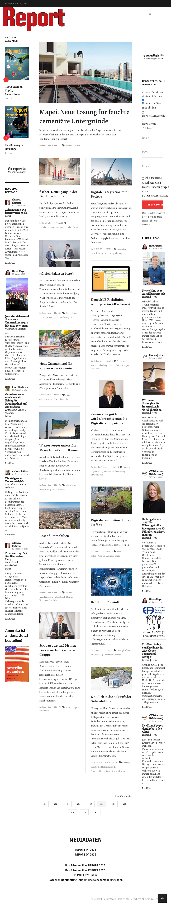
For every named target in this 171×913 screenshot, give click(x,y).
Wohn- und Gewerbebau (48, 600)
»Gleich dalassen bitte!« (56, 273)
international (60, 597)
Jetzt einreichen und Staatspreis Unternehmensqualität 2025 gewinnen (17, 321)
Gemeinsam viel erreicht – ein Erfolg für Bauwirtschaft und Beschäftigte (16, 400)
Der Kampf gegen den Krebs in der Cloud (152, 729)
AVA (92, 365)
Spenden (61, 489)
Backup (107, 253)
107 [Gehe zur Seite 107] (113, 803)
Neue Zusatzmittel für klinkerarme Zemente (55, 366)
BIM (119, 650)
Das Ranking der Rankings (15, 147)
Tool (72, 317)
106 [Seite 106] (101, 803)
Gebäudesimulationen (112, 655)
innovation (121, 551)
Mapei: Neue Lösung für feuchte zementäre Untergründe (84, 116)
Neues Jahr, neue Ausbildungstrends (153, 292)
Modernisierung (118, 471)
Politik (8, 216)
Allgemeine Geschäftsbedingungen (100, 880)
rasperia (76, 707)
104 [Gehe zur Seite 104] (78, 803)
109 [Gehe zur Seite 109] (72, 812)
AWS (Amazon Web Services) (156, 473)
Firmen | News (149, 296)
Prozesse (107, 471)
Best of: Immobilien (54, 535)
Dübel (69, 227)
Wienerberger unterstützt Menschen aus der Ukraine (59, 447)
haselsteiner (44, 710)
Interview (126, 467)
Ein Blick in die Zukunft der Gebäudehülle (111, 699)
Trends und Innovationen (100, 771)
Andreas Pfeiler (20, 471)
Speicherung (117, 253)
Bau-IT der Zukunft (105, 602)
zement (68, 395)
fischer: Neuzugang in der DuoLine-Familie (58, 194)
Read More (10, 262)
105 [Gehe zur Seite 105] (90, 803)
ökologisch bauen (118, 771)
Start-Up (101, 556)
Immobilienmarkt (46, 597)
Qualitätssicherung (61, 317)
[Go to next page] (96, 812)
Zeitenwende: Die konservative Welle (16, 211)
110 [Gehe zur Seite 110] (84, 812)
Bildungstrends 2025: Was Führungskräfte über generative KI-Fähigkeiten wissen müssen (153, 527)
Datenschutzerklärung (155, 196)
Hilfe (55, 489)
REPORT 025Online (85, 875)
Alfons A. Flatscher (16, 201)
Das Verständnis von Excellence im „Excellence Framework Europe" (152, 651)
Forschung (98, 655)
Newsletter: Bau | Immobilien (152, 105)
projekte (68, 592)
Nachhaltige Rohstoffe (107, 767)
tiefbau (93, 556)
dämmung (126, 762)
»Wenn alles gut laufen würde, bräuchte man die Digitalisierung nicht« (109, 419)
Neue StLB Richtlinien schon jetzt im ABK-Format (110, 302)
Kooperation (47, 317)
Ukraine (42, 489)
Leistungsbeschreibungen (119, 365)
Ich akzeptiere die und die (154, 187)
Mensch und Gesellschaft (11, 564)
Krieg (49, 489)
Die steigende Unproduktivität (14, 480)
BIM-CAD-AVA (97, 475)
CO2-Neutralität (45, 399)
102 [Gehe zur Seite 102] (55, 803)
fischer (75, 227)
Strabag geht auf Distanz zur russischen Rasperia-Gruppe (57, 650)
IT (40, 317)
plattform (126, 650)
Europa (8, 559)
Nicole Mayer (18, 271)
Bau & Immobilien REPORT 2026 (85, 870)
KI (92, 655)
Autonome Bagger (113, 556)
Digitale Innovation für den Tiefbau (111, 522)
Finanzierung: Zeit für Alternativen (16, 554)
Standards (95, 368)
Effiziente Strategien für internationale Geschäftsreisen (151, 405)
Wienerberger (70, 485)
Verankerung (60, 227)
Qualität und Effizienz (15, 328)
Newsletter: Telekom (149, 126)
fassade (94, 767)
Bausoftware (122, 361)
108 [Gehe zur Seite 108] (124, 803)
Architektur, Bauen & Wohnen (15, 411)
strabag (68, 707)
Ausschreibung (101, 365)
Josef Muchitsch (20, 387)
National (69, 597)
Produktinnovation (72, 145)
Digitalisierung (71, 313)
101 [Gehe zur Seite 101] (44, 803)
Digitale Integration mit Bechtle (109, 194)
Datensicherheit (97, 253)
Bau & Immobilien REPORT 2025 (85, 865)
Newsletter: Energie (153, 116)
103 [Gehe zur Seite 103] (67, 803)
